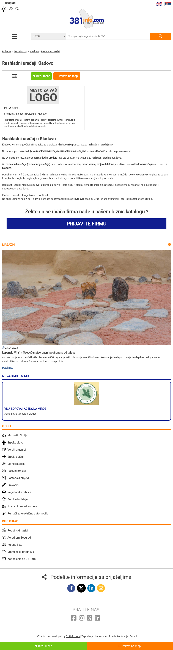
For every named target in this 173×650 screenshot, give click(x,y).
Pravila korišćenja (119, 636)
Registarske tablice (19, 492)
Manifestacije (15, 464)
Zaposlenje (87, 636)
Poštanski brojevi (18, 478)
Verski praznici (16, 449)
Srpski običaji (15, 456)
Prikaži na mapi (129, 646)
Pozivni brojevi (16, 471)
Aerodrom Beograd (19, 537)
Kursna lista (14, 544)
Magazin (8, 244)
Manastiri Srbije (17, 435)
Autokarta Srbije (17, 499)
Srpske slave (15, 442)
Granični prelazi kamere (22, 506)
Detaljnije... (8, 367)
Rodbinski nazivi (17, 530)
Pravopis (12, 485)
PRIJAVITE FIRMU (86, 224)
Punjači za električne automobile (27, 513)
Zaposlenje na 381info (21, 559)
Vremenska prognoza (20, 551)
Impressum (101, 636)
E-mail (133, 636)
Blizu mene (43, 646)
